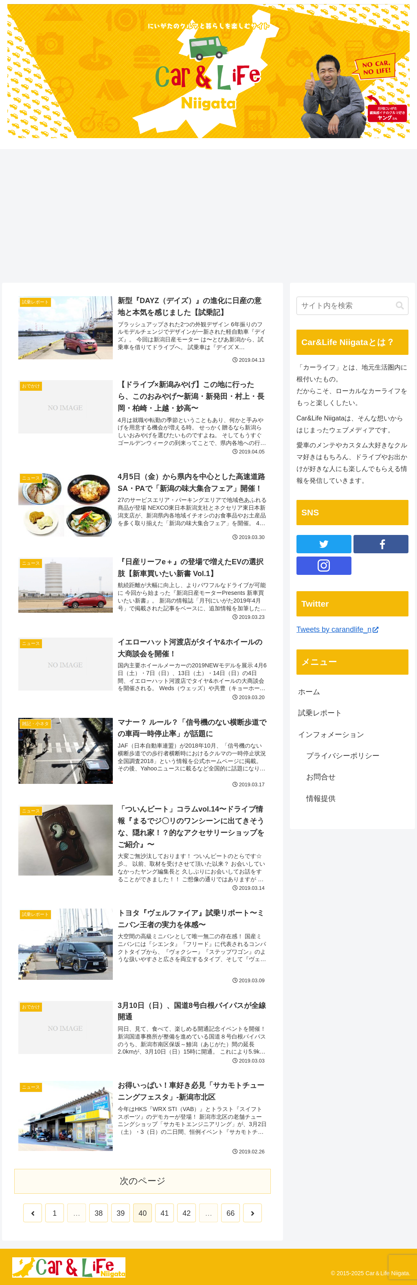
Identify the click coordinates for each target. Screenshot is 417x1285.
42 (186, 1213)
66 (230, 1213)
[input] (352, 306)
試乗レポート (320, 713)
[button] (400, 305)
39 (120, 1213)
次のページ (143, 1181)
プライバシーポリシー (343, 756)
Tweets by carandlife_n (337, 629)
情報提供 (321, 798)
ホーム (309, 692)
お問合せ (321, 777)
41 (164, 1213)
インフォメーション (331, 735)
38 (98, 1213)
